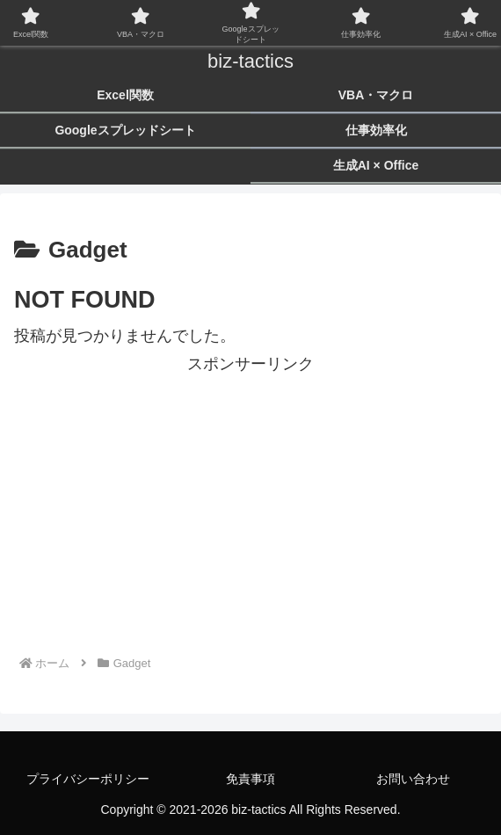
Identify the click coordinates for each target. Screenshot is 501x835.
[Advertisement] (250, 502)
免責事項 (250, 779)
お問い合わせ (413, 779)
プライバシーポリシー (87, 779)
